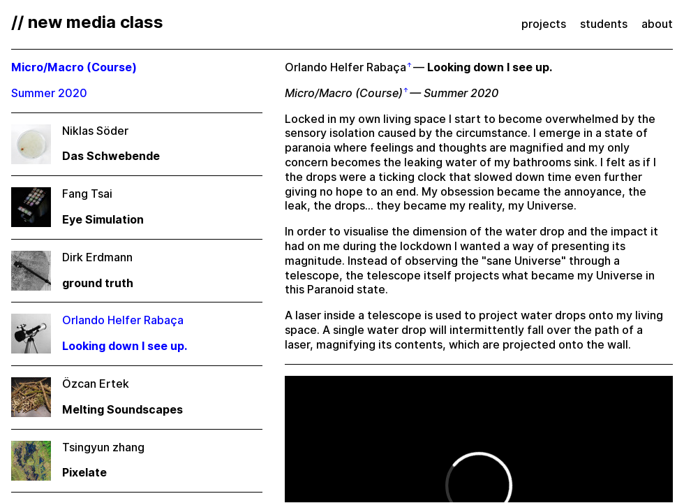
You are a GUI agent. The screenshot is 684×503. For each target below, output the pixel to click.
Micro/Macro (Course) (344, 93)
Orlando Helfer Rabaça (345, 67)
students (603, 24)
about (657, 24)
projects (543, 24)
